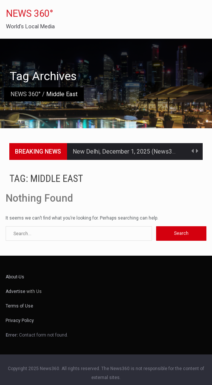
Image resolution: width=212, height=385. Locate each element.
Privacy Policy (20, 320)
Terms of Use (19, 306)
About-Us (15, 277)
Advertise (15, 291)
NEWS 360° (29, 13)
